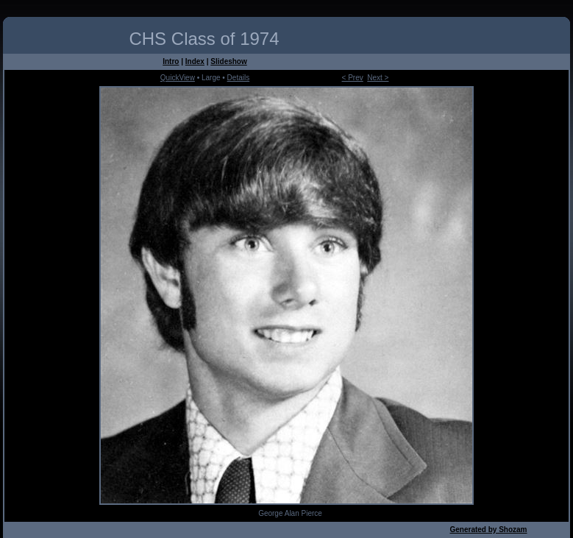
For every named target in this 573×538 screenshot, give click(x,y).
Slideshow (228, 61)
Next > (377, 78)
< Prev (352, 78)
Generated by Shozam (488, 529)
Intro (171, 61)
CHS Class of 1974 (204, 39)
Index (194, 61)
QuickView (177, 78)
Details (238, 78)
